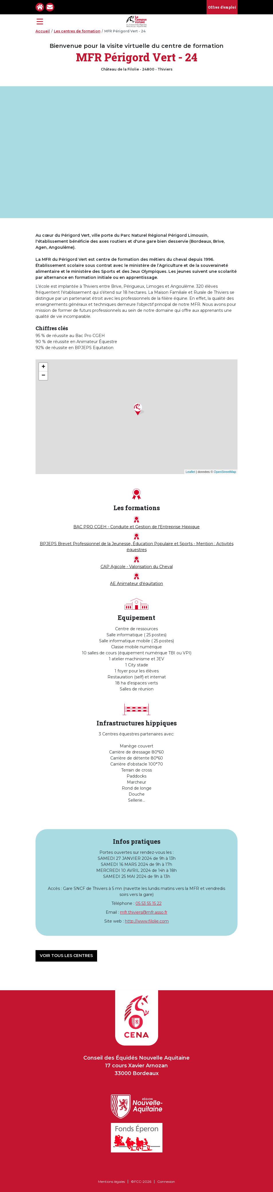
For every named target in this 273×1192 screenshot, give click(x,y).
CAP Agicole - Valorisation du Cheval (136, 562)
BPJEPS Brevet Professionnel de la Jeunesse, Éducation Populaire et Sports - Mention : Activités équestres (136, 542)
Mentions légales (111, 1181)
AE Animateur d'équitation (136, 579)
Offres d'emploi (222, 7)
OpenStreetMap (225, 471)
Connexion (166, 1181)
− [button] (43, 375)
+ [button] (43, 367)
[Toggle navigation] (40, 21)
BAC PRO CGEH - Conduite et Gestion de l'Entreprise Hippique (136, 522)
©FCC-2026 (141, 1181)
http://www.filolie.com (147, 921)
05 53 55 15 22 (148, 903)
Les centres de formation (77, 31)
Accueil (43, 31)
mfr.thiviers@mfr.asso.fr (143, 912)
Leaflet (190, 471)
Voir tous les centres (66, 955)
